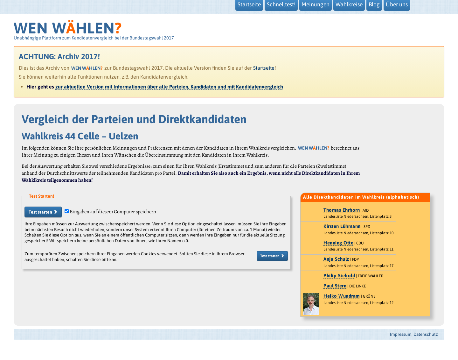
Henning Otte (338, 242)
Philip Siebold (339, 275)
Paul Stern (334, 285)
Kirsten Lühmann (342, 226)
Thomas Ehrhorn (341, 210)
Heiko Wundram (341, 296)
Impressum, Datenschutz (414, 334)
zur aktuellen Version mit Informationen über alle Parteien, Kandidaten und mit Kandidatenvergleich (169, 86)
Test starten (43, 212)
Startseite (263, 68)
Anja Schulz (336, 259)
